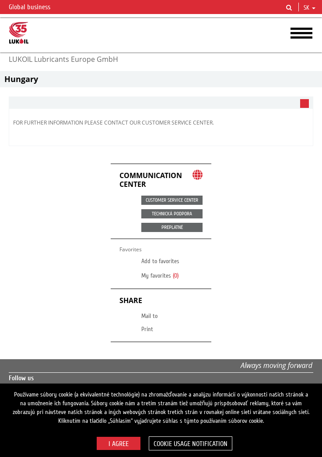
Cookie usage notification (191, 444)
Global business (35, 7)
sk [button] (309, 7)
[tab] (161, 103)
